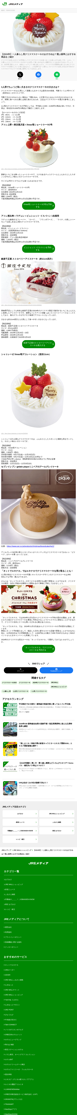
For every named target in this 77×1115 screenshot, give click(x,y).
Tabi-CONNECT (10, 1025)
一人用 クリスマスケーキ (39, 691)
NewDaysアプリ (10, 1109)
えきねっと (8, 985)
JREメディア (6, 850)
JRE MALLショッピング (59, 687)
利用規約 (8, 932)
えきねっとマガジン (12, 1005)
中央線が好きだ (10, 1020)
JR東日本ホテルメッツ (13, 1035)
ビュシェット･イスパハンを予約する (39, 248)
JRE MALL (54, 682)
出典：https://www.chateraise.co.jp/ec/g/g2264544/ (14, 433)
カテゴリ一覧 (11, 871)
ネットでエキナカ (11, 965)
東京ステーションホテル (13, 1049)
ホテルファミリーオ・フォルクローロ (18, 1069)
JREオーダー (9, 970)
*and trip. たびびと (11, 1000)
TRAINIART (9, 1104)
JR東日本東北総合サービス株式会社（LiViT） (21, 1094)
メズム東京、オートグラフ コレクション (19, 1054)
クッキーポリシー (11, 947)
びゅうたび (8, 1015)
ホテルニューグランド (13, 1040)
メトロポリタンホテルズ (13, 1030)
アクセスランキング (13, 699)
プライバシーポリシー (13, 937)
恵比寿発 (8, 1074)
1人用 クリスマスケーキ (20, 691)
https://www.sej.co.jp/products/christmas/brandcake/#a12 (30, 546)
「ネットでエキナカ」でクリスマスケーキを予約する (39, 648)
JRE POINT (9, 1010)
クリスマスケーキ (24, 682)
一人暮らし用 (6, 691)
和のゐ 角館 (9, 1044)
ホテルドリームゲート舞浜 (14, 1064)
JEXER (7, 975)
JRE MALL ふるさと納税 (13, 980)
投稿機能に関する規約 (13, 942)
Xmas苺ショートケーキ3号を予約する (38, 205)
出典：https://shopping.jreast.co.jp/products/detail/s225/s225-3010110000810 (21, 305)
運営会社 (8, 927)
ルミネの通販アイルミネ (13, 1084)
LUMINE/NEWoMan (12, 1089)
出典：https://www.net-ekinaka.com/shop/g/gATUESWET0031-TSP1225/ (20, 169)
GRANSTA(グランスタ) (13, 1099)
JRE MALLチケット (12, 990)
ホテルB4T (8, 1059)
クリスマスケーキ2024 (9, 682)
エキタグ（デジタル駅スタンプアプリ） (19, 1079)
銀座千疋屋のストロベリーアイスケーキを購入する (39, 344)
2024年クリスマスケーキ (41, 682)
